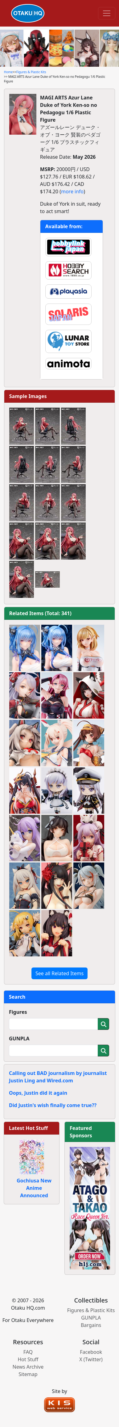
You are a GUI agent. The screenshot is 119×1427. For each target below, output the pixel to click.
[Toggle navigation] (106, 13)
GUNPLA (19, 1038)
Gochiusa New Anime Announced (34, 1188)
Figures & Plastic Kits (31, 72)
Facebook (91, 1352)
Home (8, 72)
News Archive (28, 1366)
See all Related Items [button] (59, 973)
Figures (18, 1012)
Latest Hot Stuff (28, 1128)
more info (72, 191)
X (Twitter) (91, 1359)
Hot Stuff (28, 1359)
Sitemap (28, 1374)
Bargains (91, 1325)
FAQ (28, 1352)
